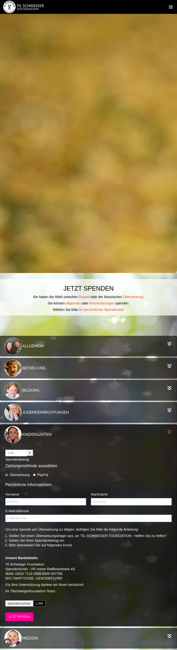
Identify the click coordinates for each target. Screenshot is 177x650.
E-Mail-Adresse (18, 511)
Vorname (13, 494)
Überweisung (20, 475)
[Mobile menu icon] (170, 7)
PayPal (42, 475)
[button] (7, 642)
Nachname (99, 494)
